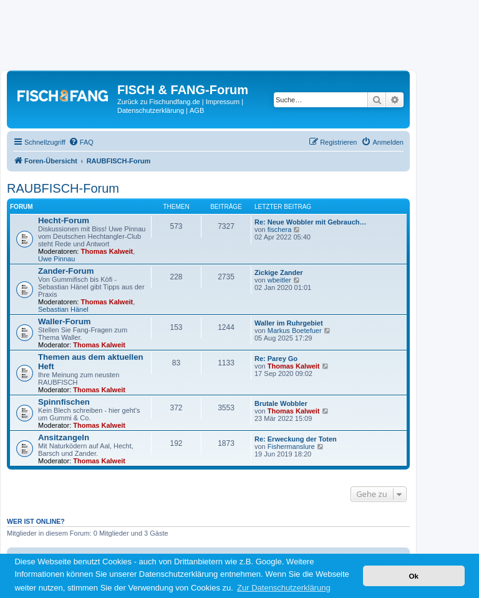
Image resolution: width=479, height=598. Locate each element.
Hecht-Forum (63, 220)
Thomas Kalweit (107, 251)
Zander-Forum (66, 271)
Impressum (223, 101)
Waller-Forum (64, 321)
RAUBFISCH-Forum (63, 188)
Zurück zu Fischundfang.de (158, 101)
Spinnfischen (64, 402)
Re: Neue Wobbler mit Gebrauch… (310, 222)
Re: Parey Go (276, 358)
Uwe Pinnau (56, 259)
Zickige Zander (278, 272)
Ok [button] (414, 576)
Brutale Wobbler (280, 403)
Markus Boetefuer (295, 330)
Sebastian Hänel (63, 309)
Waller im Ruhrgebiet (288, 323)
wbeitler (279, 280)
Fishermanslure (291, 446)
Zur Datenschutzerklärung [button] (284, 587)
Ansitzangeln (63, 437)
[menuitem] (81, 142)
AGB (197, 110)
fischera (280, 229)
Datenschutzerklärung (150, 110)
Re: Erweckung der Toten (295, 439)
